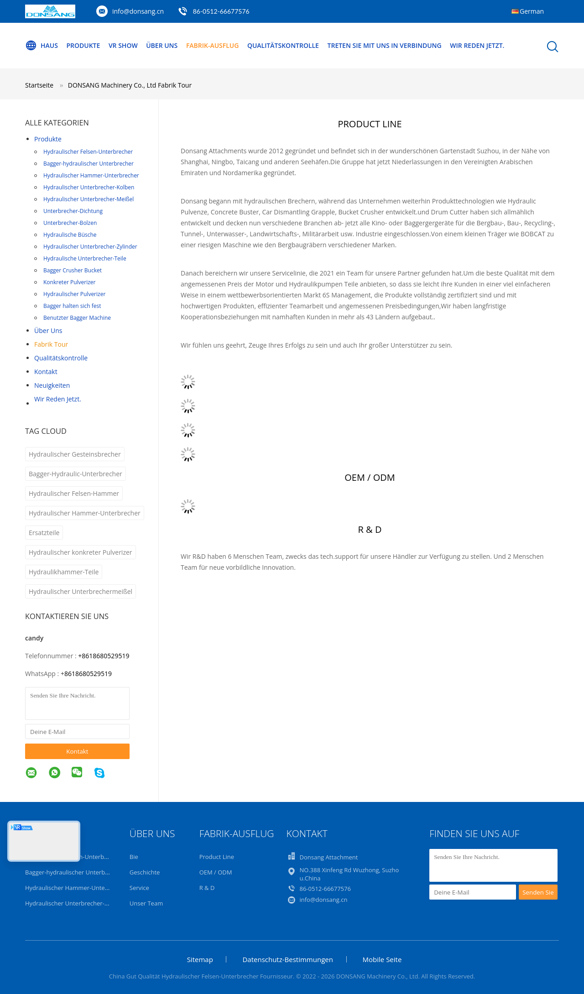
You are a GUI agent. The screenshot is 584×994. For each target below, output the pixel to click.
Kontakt (45, 371)
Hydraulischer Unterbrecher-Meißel (88, 199)
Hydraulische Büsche (70, 235)
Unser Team (146, 903)
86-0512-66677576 (221, 11)
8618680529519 (88, 673)
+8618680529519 (103, 655)
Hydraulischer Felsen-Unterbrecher (88, 152)
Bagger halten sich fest (72, 306)
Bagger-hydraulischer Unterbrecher (88, 163)
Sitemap (200, 959)
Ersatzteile (44, 532)
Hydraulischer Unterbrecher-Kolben (88, 187)
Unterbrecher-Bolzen (70, 223)
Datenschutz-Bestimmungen (287, 959)
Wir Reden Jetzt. (477, 45)
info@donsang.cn (138, 11)
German (532, 11)
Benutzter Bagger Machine (77, 318)
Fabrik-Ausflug (212, 45)
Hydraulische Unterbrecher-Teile (84, 258)
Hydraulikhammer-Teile (64, 571)
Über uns (161, 45)
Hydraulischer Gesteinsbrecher (75, 454)
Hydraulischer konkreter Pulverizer (80, 552)
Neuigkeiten (52, 385)
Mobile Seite (382, 959)
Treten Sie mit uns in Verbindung (385, 45)
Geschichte (145, 872)
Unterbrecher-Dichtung (73, 211)
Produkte (83, 45)
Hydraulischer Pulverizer (74, 294)
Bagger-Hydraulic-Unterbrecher (75, 473)
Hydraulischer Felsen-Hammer (74, 493)
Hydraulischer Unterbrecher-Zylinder (90, 246)
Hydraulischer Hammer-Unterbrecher (91, 175)
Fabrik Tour (51, 344)
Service (139, 888)
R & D (207, 888)
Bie (134, 857)
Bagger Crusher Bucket (72, 270)
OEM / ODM (215, 872)
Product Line (216, 857)
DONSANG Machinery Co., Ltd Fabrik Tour (130, 85)
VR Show (123, 45)
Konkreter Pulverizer (69, 282)
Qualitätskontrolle (283, 45)
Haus (41, 45)
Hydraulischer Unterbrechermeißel (80, 591)
